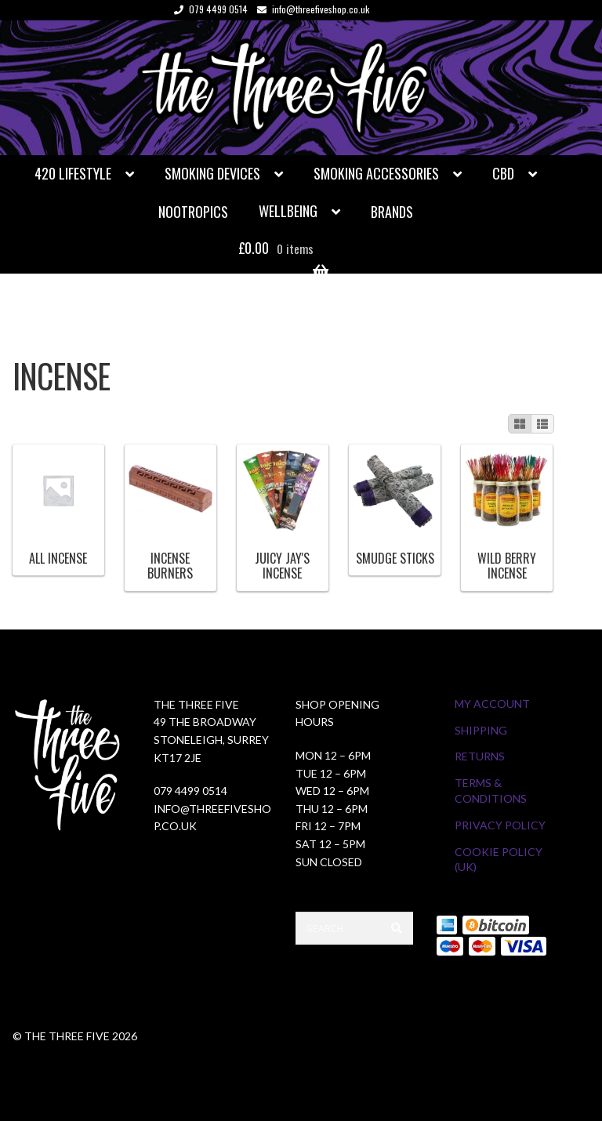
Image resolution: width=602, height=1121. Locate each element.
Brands (392, 211)
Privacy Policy (500, 825)
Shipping (481, 730)
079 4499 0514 (208, 9)
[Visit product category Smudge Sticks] (395, 506)
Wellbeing (288, 211)
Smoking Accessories (376, 173)
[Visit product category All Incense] (58, 506)
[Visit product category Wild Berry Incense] (507, 514)
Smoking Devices (212, 173)
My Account (492, 703)
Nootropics (193, 211)
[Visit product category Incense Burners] (171, 514)
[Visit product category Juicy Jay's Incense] (283, 514)
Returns (480, 756)
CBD (503, 173)
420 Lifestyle (72, 173)
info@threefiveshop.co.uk (310, 9)
